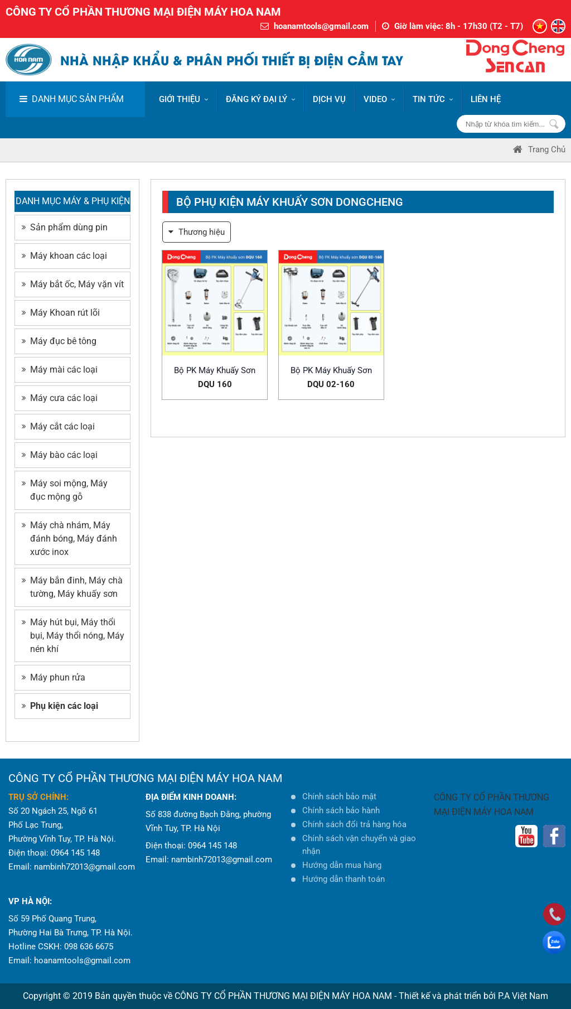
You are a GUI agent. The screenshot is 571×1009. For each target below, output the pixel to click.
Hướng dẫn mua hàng (341, 865)
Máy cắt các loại (58, 426)
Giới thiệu (183, 99)
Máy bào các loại (60, 455)
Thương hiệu (196, 232)
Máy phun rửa (53, 677)
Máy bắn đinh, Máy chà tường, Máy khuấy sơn (72, 587)
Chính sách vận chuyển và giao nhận (359, 844)
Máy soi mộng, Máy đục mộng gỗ (65, 490)
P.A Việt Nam (523, 996)
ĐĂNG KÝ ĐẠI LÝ (260, 99)
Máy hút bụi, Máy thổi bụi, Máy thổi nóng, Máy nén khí (73, 635)
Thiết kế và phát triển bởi (447, 996)
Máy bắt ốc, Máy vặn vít (73, 284)
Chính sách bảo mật (339, 796)
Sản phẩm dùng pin (65, 227)
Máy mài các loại (60, 369)
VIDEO (379, 99)
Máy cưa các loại (60, 398)
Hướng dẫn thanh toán (343, 879)
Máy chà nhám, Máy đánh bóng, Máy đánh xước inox (69, 538)
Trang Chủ (539, 149)
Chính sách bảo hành (341, 810)
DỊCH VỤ (329, 99)
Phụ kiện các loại (60, 706)
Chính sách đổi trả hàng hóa (354, 824)
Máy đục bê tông (59, 341)
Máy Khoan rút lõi (61, 312)
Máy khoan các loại (64, 255)
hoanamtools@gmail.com (321, 26)
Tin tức (433, 99)
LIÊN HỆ (486, 99)
